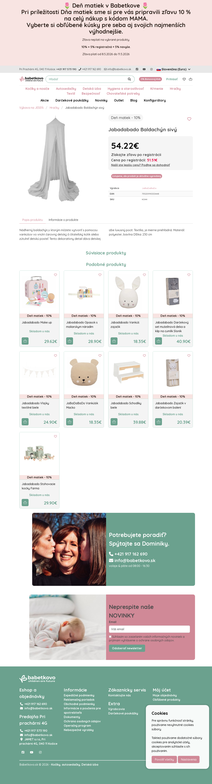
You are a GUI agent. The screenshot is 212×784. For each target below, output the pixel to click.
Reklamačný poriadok (79, 699)
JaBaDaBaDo (149, 188)
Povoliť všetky (164, 759)
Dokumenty (72, 717)
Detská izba (92, 89)
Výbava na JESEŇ (31, 107)
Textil (71, 93)
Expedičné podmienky (79, 695)
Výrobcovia (116, 709)
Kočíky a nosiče (37, 89)
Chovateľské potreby (123, 93)
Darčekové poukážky (71, 100)
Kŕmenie (156, 89)
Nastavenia (188, 759)
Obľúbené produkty (166, 699)
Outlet (119, 100)
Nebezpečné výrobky (79, 730)
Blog (133, 100)
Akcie (44, 100)
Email (112, 622)
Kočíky (55, 764)
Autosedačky (66, 89)
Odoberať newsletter (127, 648)
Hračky (175, 89)
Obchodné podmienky (79, 704)
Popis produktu (32, 220)
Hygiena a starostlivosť (126, 89)
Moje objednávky (165, 695)
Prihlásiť (172, 79)
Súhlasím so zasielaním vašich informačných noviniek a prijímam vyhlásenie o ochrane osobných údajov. (147, 638)
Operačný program (77, 725)
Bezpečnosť (91, 93)
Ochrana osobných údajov (82, 721)
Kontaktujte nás (119, 695)
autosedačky (71, 764)
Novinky (101, 100)
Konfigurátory (155, 100)
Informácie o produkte (63, 220)
